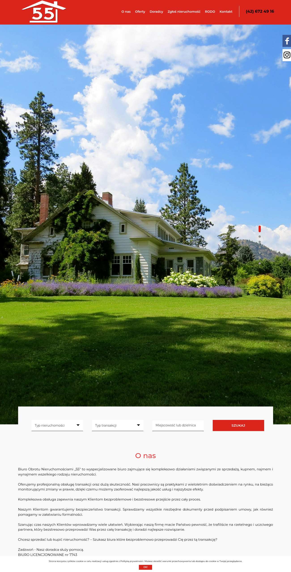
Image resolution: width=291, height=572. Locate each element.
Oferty (140, 12)
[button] (259, 229)
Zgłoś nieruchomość (184, 12)
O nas (126, 12)
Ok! (145, 567)
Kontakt (226, 12)
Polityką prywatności (131, 561)
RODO (210, 12)
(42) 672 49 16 (260, 11)
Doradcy (156, 12)
